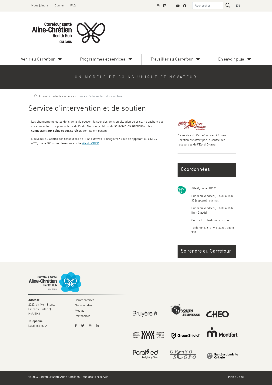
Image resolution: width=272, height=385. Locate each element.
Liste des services (63, 96)
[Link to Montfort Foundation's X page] (171, 6)
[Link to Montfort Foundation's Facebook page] (184, 6)
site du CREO (90, 143)
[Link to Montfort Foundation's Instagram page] (158, 6)
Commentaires (84, 300)
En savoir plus (231, 58)
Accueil (43, 96)
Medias (79, 310)
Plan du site (236, 377)
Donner (59, 5)
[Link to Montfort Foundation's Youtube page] (178, 6)
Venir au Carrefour (38, 58)
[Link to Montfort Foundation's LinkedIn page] (165, 6)
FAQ (73, 5)
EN (238, 5)
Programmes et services (102, 58)
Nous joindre (39, 5)
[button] (207, 251)
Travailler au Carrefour (172, 58)
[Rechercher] (227, 5)
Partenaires (82, 316)
